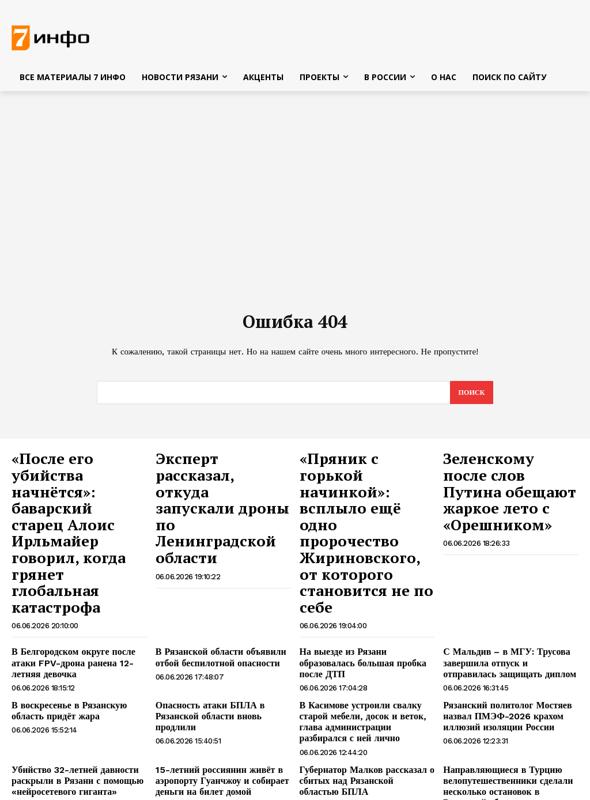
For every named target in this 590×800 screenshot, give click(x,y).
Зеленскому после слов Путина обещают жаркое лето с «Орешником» (508, 478)
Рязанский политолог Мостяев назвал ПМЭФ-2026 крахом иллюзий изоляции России (499, 634)
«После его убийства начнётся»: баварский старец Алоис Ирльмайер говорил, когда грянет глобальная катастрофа (75, 496)
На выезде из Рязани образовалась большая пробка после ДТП (363, 579)
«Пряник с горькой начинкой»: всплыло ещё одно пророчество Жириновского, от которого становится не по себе (364, 490)
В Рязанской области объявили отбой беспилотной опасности (213, 579)
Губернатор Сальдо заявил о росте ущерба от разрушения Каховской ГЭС (75, 751)
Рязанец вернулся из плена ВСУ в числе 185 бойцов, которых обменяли (362, 751)
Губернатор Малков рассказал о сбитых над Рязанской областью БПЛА (359, 692)
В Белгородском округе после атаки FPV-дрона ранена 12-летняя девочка (77, 584)
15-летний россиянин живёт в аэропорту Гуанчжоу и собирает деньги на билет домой (214, 692)
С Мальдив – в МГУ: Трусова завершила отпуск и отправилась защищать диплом (504, 584)
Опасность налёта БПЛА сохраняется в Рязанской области (217, 746)
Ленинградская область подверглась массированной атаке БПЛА (510, 746)
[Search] (470, 396)
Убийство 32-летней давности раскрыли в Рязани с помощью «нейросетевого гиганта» (69, 692)
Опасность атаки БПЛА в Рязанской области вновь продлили (223, 629)
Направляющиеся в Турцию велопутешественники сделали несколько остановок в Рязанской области (505, 697)
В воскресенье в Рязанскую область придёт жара (77, 629)
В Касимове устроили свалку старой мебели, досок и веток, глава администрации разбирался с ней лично (366, 639)
